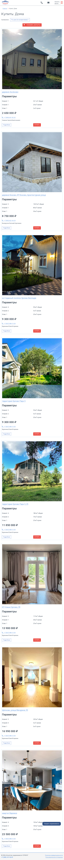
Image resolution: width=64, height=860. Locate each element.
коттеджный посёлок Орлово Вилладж (19, 298)
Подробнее (6, 125)
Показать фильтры (32, 25)
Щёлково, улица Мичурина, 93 (15, 710)
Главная (5, 8)
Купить (37, 125)
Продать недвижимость (51, 823)
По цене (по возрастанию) (19, 20)
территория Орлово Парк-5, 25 (15, 504)
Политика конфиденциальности (54, 855)
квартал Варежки (9, 813)
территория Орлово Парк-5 (14, 401)
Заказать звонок (57, 2)
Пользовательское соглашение (54, 857)
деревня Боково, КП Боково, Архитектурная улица (24, 195)
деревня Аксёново (10, 92)
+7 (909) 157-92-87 (7, 857)
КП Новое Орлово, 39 (11, 607)
